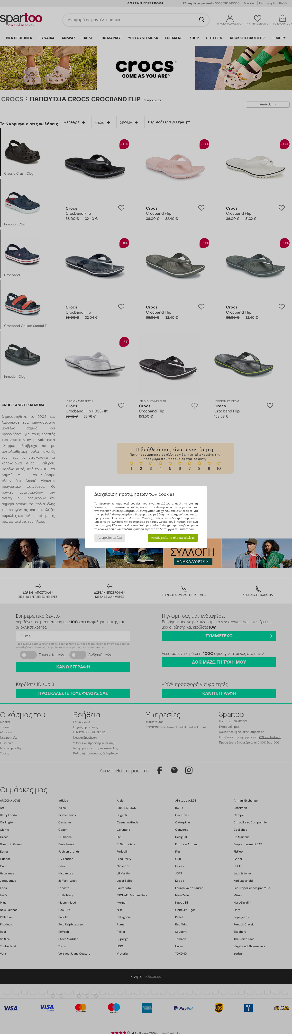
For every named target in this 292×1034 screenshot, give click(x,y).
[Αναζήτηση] (202, 20)
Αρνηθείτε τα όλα (110, 537)
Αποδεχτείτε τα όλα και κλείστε (172, 537)
